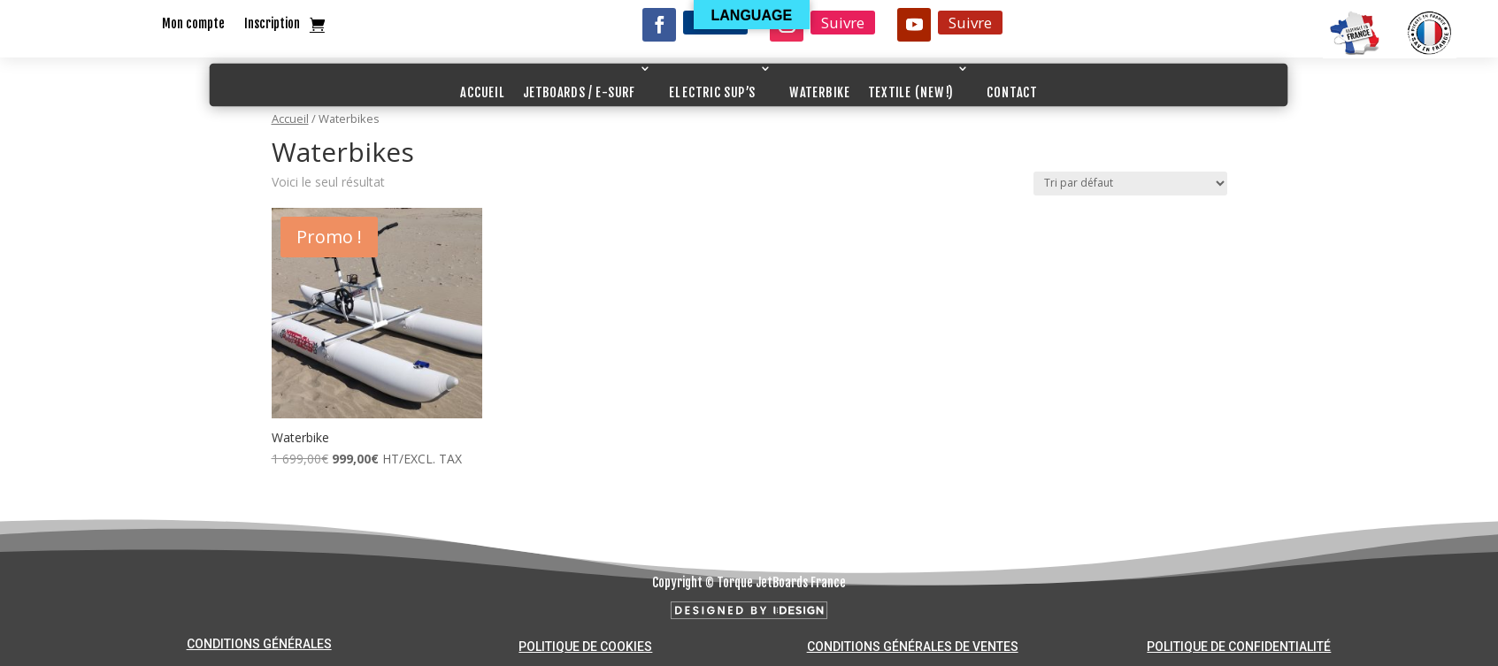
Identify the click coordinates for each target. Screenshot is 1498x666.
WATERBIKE (819, 93)
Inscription (272, 24)
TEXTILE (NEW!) (910, 93)
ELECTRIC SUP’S (712, 93)
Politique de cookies (585, 646)
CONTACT (1012, 93)
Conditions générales (259, 644)
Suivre (842, 22)
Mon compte (193, 24)
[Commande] (1130, 183)
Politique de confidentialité (1239, 646)
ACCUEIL (483, 93)
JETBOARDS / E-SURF (579, 93)
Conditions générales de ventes (912, 646)
